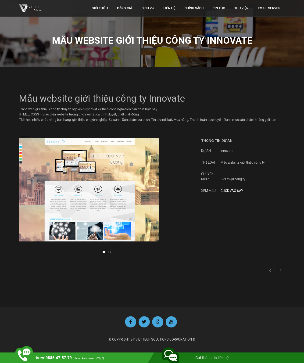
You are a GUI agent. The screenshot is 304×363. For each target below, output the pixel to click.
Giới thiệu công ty (233, 179)
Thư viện (241, 8)
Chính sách (194, 8)
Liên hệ (169, 8)
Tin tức (219, 8)
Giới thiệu (100, 8)
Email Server (269, 8)
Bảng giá (124, 8)
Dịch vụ (148, 8)
